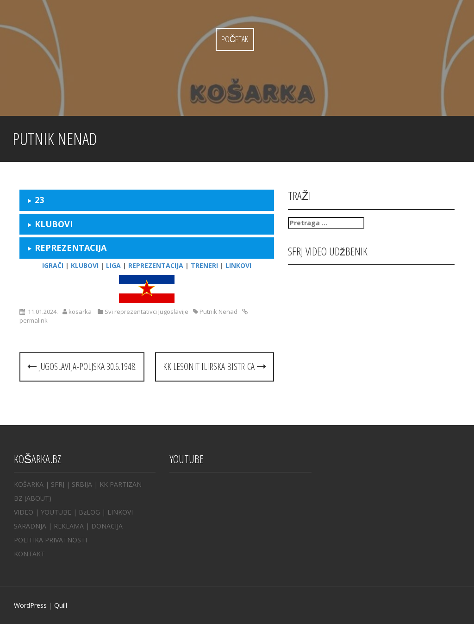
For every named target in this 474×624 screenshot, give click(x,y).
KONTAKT (29, 553)
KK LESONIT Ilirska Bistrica (214, 366)
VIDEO (23, 512)
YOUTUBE (56, 512)
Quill (60, 605)
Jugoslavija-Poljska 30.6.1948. (82, 366)
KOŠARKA (29, 484)
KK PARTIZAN (121, 484)
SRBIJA (82, 484)
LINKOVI (120, 512)
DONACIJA (107, 526)
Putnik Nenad (218, 311)
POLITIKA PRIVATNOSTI (50, 539)
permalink (33, 320)
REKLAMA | (72, 526)
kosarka (80, 311)
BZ (18, 498)
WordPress (30, 605)
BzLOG (89, 512)
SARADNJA (30, 526)
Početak (235, 39)
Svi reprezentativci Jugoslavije (146, 311)
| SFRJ (54, 484)
